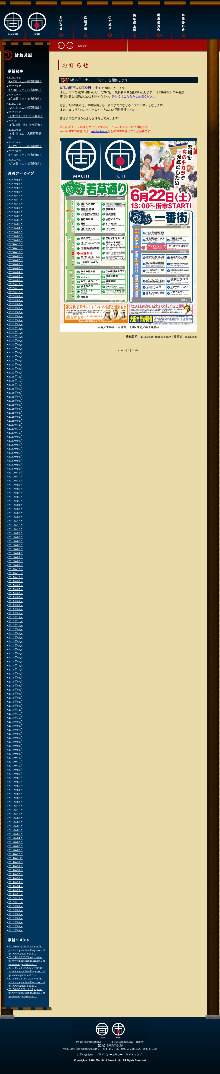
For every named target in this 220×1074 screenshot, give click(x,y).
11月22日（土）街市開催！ (25, 124)
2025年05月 (15, 224)
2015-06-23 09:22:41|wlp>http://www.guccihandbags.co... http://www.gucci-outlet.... (26, 960)
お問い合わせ (85, 1054)
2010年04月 (15, 922)
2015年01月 (15, 705)
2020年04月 (15, 456)
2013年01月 (15, 802)
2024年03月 (15, 276)
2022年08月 (15, 344)
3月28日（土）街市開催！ (25, 90)
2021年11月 (15, 380)
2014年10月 (15, 717)
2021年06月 (15, 400)
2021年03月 (15, 412)
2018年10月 (15, 529)
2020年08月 (15, 440)
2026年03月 (15, 184)
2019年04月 (15, 505)
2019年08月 (15, 489)
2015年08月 (15, 677)
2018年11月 (15, 525)
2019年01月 (15, 517)
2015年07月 (15, 681)
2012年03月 (15, 842)
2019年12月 (15, 472)
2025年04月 (15, 228)
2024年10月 (15, 252)
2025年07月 (15, 216)
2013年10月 (15, 765)
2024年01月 (15, 280)
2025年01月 (15, 240)
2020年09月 (15, 436)
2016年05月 (15, 645)
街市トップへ (65, 45)
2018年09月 (15, 533)
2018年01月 (15, 565)
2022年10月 (15, 336)
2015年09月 (15, 673)
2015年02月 (15, 701)
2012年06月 (15, 830)
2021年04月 (15, 408)
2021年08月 (15, 392)
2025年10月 (15, 204)
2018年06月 (15, 545)
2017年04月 (15, 601)
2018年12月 (15, 521)
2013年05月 (15, 785)
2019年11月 (15, 476)
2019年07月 (15, 493)
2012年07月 (15, 826)
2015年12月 (15, 665)
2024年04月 (15, 272)
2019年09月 (15, 484)
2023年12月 (15, 284)
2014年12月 (15, 709)
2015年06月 (15, 685)
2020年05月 (15, 452)
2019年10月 (15, 480)
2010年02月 (15, 930)
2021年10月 (15, 384)
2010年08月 (15, 910)
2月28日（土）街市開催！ (25, 98)
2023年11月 (15, 288)
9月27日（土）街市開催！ (25, 146)
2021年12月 (15, 376)
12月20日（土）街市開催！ (25, 116)
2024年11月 (15, 248)
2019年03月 (15, 509)
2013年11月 (15, 761)
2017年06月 (15, 593)
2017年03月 (15, 605)
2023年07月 (15, 304)
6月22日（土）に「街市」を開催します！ (101, 80)
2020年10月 (15, 432)
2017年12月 (15, 569)
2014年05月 (15, 737)
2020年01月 (15, 468)
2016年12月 (15, 617)
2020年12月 (15, 424)
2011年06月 (15, 878)
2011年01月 (15, 894)
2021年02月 (15, 416)
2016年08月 (15, 633)
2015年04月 (15, 693)
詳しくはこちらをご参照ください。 (135, 96)
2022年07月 (15, 348)
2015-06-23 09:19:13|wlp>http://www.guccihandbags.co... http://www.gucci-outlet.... (26, 992)
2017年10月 (15, 577)
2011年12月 (15, 854)
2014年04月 (15, 741)
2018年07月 (15, 541)
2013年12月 (15, 757)
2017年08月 (15, 585)
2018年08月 (15, 537)
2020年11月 (15, 428)
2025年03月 (15, 232)
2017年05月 (15, 597)
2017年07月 (15, 589)
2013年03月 (15, 794)
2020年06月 (15, 448)
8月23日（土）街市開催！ (25, 155)
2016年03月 (15, 653)
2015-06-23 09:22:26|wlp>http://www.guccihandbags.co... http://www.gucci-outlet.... (26, 971)
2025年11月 (15, 200)
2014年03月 (15, 745)
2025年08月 (15, 212)
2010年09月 (15, 906)
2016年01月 (15, 661)
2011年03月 (15, 890)
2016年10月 (15, 625)
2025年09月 (15, 208)
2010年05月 (15, 918)
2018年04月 (15, 553)
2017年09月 (15, 581)
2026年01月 (15, 192)
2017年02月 (15, 609)
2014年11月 (15, 713)
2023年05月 (15, 312)
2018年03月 (15, 557)
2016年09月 (15, 629)
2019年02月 (15, 513)
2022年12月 (15, 328)
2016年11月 (15, 621)
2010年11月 (15, 902)
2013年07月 (15, 777)
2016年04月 (15, 649)
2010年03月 (15, 926)
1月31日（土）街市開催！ (25, 107)
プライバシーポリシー (109, 1054)
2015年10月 (15, 669)
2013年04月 (15, 790)
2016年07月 (15, 637)
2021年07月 (15, 396)
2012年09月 (15, 818)
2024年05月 (15, 268)
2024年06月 (15, 264)
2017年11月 (15, 573)
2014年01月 (15, 753)
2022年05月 (15, 356)
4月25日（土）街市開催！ (25, 81)
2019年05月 (15, 501)
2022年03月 (15, 364)
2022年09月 (15, 340)
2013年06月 (15, 781)
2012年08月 (15, 822)
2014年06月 (15, 733)
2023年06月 (15, 308)
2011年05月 (15, 882)
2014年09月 (15, 721)
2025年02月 (15, 236)
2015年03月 (15, 697)
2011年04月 (15, 886)
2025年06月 (15, 220)
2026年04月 (15, 179)
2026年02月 (15, 188)
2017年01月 (15, 613)
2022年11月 (15, 332)
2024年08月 (15, 256)
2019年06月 (15, 497)
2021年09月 (15, 388)
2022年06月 (15, 352)
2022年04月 (15, 360)
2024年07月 (15, 260)
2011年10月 (15, 862)
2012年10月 (15, 814)
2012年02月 (15, 846)
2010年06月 (15, 914)
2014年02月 (15, 749)
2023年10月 (15, 292)
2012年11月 (15, 810)
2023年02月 (15, 320)
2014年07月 (15, 729)
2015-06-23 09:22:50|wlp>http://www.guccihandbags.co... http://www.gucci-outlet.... (26, 950)
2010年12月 (15, 898)
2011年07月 (15, 874)
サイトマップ (134, 1054)
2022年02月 (15, 368)
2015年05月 (15, 689)
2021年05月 (15, 404)
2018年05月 (15, 549)
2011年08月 (15, 870)
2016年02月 (15, 657)
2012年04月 (15, 838)
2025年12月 (15, 196)
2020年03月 (15, 460)
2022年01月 (15, 372)
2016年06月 (15, 641)
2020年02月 (15, 464)
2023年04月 (15, 316)
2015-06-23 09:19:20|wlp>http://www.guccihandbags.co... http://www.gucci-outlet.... (26, 982)
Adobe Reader (99, 131)
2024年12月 (15, 244)
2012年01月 (15, 850)
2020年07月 (15, 444)
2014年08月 (15, 725)
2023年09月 (15, 296)
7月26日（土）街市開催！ (25, 163)
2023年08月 (15, 300)
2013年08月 (15, 773)
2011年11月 (15, 858)
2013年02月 (15, 798)
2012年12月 (15, 806)
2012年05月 (15, 834)
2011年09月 (15, 866)
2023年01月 (15, 324)
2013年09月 (15, 769)
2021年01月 (15, 420)
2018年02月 (15, 561)
